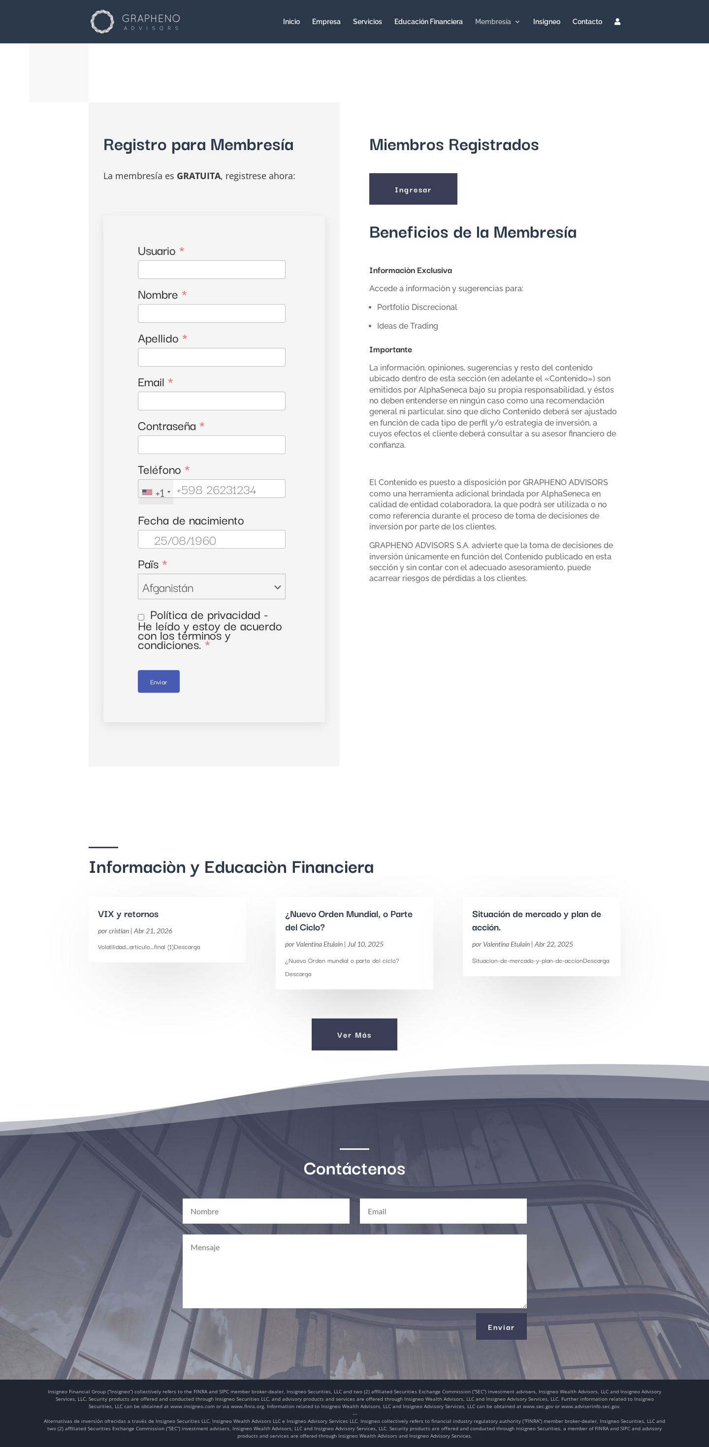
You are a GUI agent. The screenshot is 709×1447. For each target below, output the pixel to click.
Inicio (291, 22)
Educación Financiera (428, 22)
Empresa (326, 22)
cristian (119, 930)
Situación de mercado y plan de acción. (536, 920)
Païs (152, 563)
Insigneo (546, 22)
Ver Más (354, 1034)
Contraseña (171, 425)
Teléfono (164, 468)
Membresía (493, 22)
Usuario (161, 249)
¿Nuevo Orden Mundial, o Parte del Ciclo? (349, 920)
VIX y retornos (128, 913)
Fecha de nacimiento (191, 519)
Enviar (158, 681)
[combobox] (155, 492)
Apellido (163, 337)
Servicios (367, 22)
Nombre (162, 293)
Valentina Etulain (319, 944)
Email (155, 381)
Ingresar (413, 189)
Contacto (587, 22)
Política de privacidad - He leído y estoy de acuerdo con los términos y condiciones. (210, 628)
